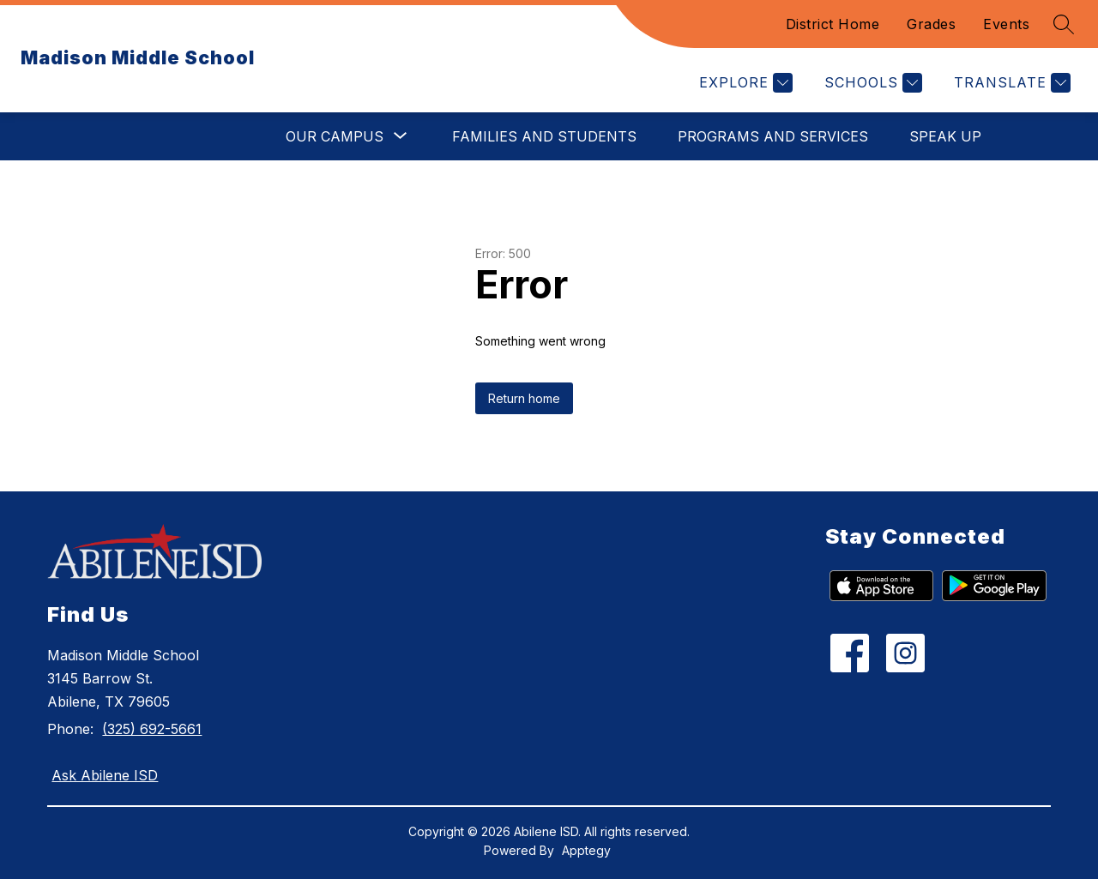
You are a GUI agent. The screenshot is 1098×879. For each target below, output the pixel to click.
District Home (833, 24)
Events (1006, 24)
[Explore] (744, 82)
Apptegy (586, 850)
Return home (524, 398)
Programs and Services (773, 136)
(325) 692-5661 (152, 729)
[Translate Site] (1010, 82)
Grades (931, 24)
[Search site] (1063, 24)
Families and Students (544, 136)
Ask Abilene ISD (104, 775)
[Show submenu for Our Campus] (334, 136)
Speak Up (945, 136)
